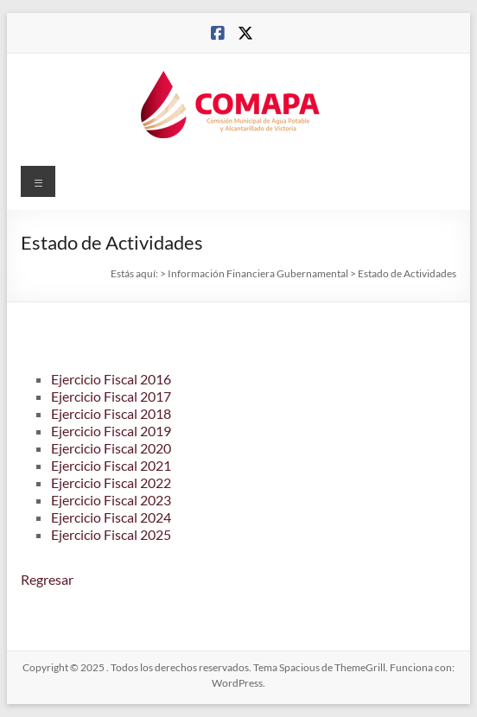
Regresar (47, 579)
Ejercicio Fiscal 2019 (111, 430)
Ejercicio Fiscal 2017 (111, 396)
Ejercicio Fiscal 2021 (111, 465)
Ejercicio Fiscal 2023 (111, 500)
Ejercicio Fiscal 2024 (111, 517)
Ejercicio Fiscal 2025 (111, 534)
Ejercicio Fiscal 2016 (111, 379)
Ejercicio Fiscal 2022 (111, 482)
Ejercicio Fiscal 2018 (111, 413)
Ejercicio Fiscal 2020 (111, 448)
